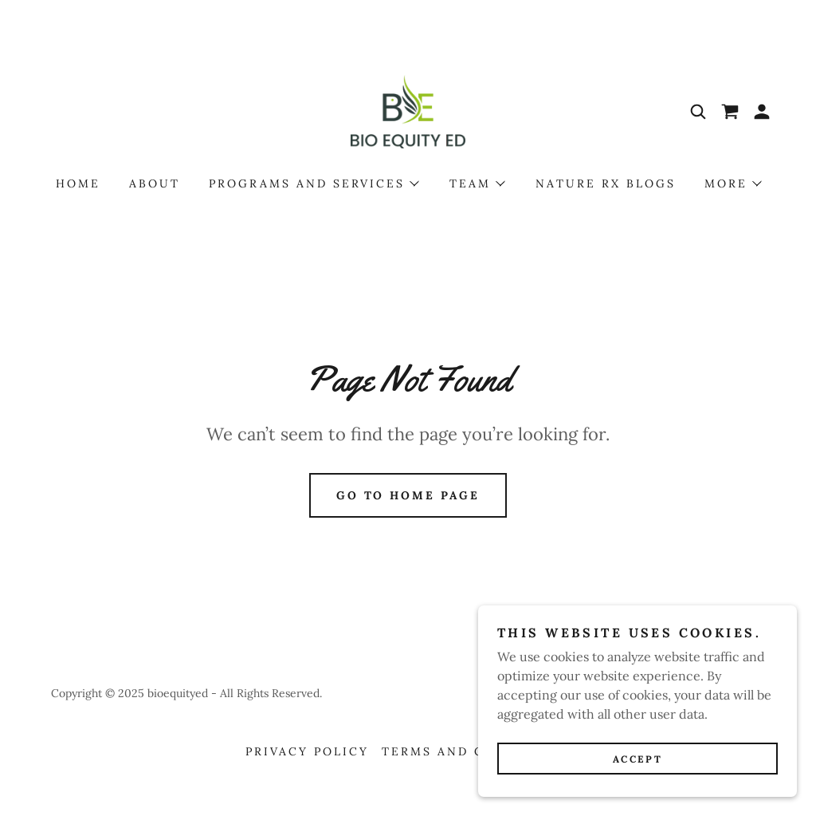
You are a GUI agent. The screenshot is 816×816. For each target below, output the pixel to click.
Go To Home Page (408, 495)
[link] (408, 110)
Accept (637, 759)
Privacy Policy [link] (307, 751)
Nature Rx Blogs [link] (606, 183)
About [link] (154, 183)
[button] (762, 112)
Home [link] (78, 183)
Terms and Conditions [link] (476, 751)
